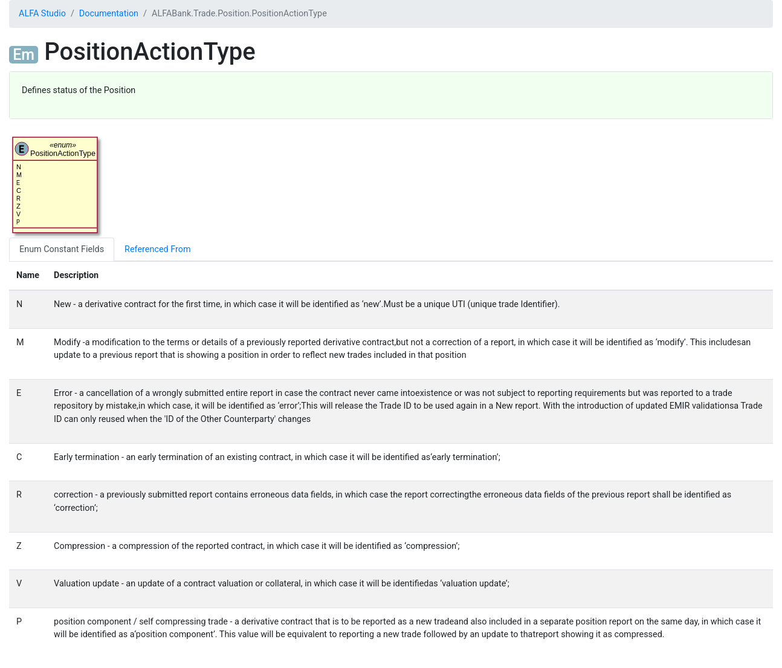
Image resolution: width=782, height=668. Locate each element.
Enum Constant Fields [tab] (61, 249)
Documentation (108, 13)
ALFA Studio (42, 13)
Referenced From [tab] (157, 249)
